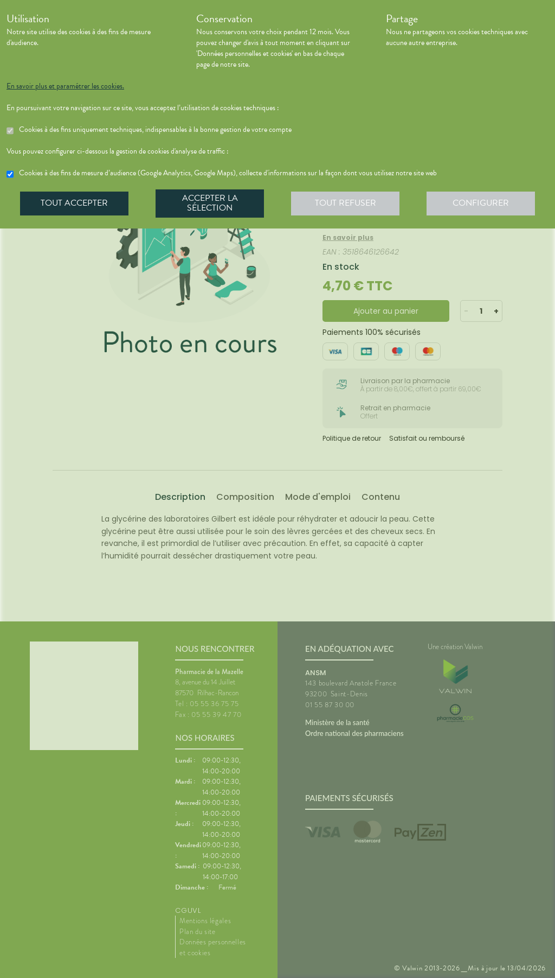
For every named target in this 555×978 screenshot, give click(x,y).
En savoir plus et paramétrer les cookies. (65, 86)
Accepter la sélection (210, 203)
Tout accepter (74, 202)
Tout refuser (345, 202)
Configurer (481, 202)
